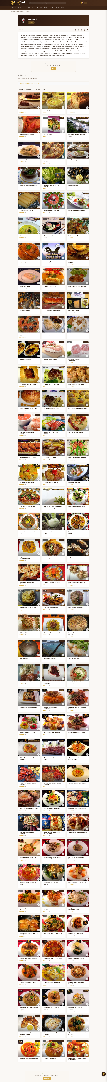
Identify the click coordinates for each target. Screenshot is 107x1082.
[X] (82, 30)
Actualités (39, 7)
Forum (45, 7)
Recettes (20, 7)
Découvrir (46, 1078)
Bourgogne (21, 11)
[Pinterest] (79, 30)
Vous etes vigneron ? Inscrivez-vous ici (53, 83)
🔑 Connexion (75, 3)
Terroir (27, 7)
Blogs (62, 7)
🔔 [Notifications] (81, 3)
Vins (33, 7)
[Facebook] (76, 30)
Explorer (51, 7)
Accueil (14, 7)
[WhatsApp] (85, 30)
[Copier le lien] (88, 30)
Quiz (57, 7)
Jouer (53, 68)
